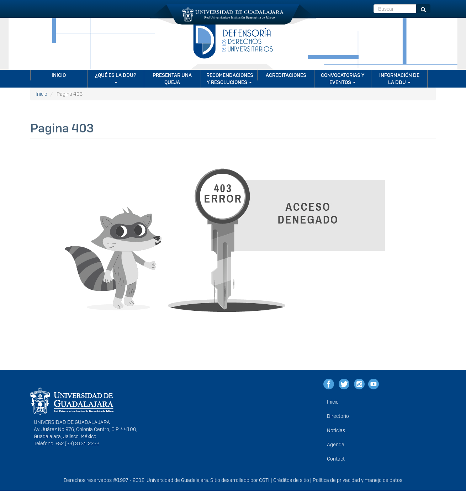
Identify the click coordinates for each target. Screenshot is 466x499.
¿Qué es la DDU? (115, 77)
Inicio (59, 75)
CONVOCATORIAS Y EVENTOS (343, 78)
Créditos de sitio (291, 480)
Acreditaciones (286, 75)
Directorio (338, 416)
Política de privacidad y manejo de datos (357, 480)
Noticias (336, 430)
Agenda (335, 444)
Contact (336, 459)
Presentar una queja (172, 78)
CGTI (264, 480)
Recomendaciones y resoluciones (229, 78)
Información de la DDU (399, 78)
